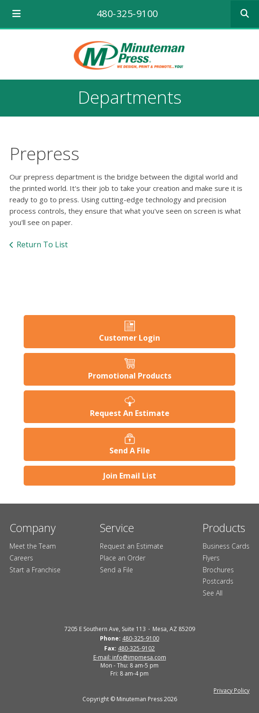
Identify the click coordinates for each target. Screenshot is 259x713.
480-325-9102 (136, 648)
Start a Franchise (35, 569)
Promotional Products (129, 375)
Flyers (211, 557)
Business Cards (226, 546)
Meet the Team (32, 546)
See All (213, 592)
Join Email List (129, 475)
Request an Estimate (131, 546)
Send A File (129, 450)
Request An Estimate (130, 413)
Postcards (218, 581)
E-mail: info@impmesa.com (129, 657)
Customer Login (129, 338)
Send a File (116, 569)
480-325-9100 (127, 13)
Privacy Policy (232, 690)
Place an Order (122, 557)
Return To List (42, 244)
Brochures (218, 569)
